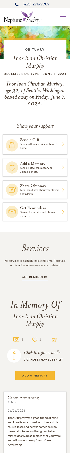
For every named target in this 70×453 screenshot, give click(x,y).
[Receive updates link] (35, 277)
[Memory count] (16, 339)
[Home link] (22, 17)
